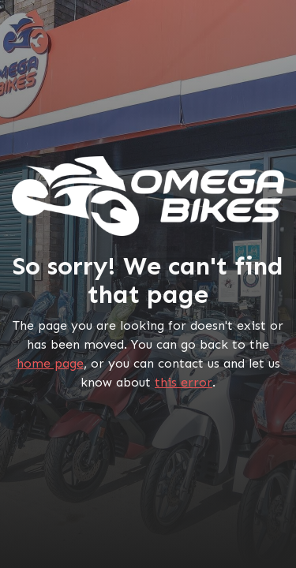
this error (183, 382)
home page (50, 363)
